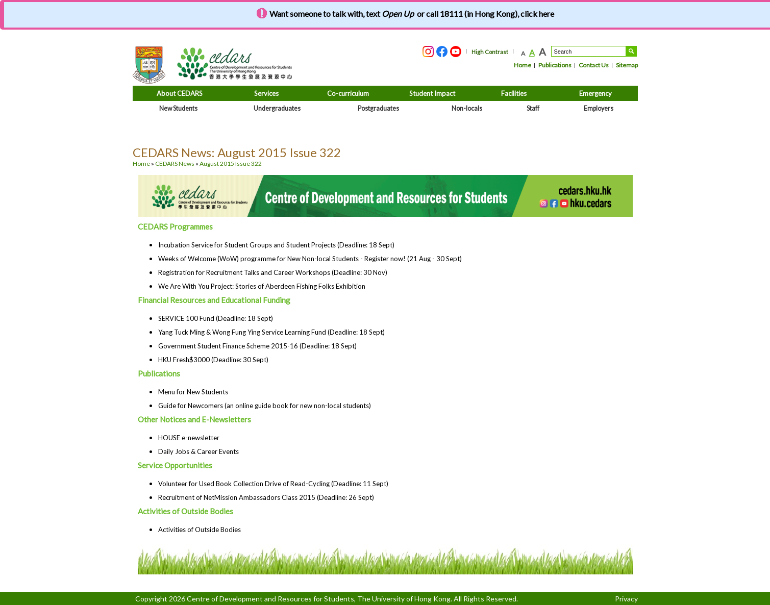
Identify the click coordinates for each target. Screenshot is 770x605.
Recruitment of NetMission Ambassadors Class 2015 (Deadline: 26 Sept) (266, 497)
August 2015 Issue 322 (231, 163)
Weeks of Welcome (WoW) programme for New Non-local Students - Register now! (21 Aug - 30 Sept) (310, 259)
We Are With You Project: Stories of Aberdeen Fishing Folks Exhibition (261, 286)
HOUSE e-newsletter (188, 438)
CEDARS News (174, 163)
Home (522, 65)
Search (631, 51)
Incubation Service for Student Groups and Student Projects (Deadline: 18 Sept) (276, 245)
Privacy (626, 598)
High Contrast (489, 51)
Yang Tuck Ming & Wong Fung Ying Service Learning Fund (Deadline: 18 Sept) (271, 332)
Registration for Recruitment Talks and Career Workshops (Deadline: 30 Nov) (272, 272)
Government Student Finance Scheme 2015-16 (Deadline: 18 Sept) (257, 346)
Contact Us (594, 65)
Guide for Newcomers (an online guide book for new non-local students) (264, 405)
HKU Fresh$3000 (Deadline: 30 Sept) (213, 360)
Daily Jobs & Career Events (198, 451)
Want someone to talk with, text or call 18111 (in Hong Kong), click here (411, 13)
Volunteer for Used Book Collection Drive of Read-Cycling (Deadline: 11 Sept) (273, 484)
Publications (555, 65)
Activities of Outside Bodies (199, 529)
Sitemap (627, 65)
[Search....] (588, 51)
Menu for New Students (193, 392)
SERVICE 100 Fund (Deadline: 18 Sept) (215, 318)
